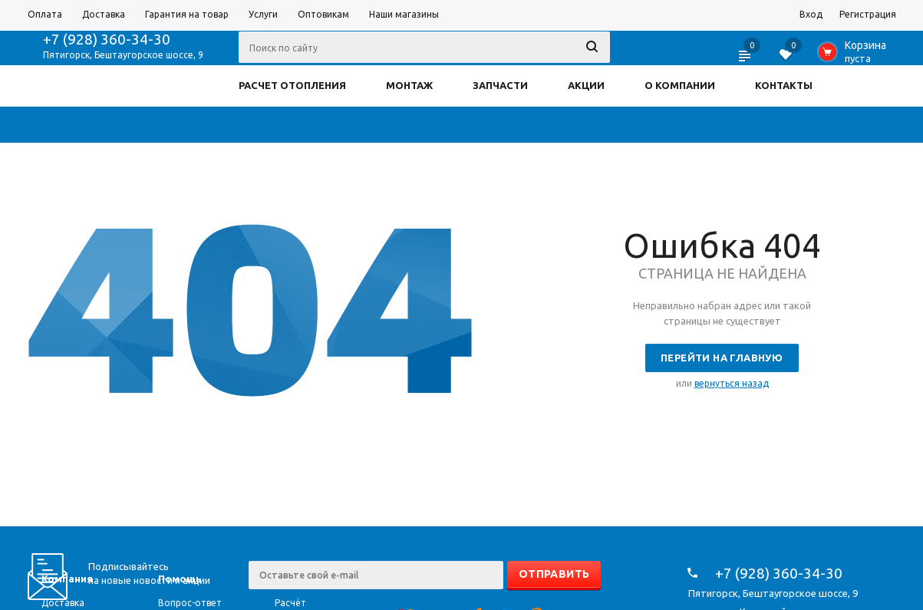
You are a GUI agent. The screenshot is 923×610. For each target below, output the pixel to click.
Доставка (62, 603)
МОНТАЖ (409, 85)
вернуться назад (731, 383)
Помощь (180, 578)
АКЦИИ (586, 85)
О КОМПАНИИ (679, 85)
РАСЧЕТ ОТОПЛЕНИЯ (292, 85)
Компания (67, 578)
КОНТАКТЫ (784, 85)
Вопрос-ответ (190, 603)
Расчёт (290, 603)
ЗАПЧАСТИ (500, 85)
